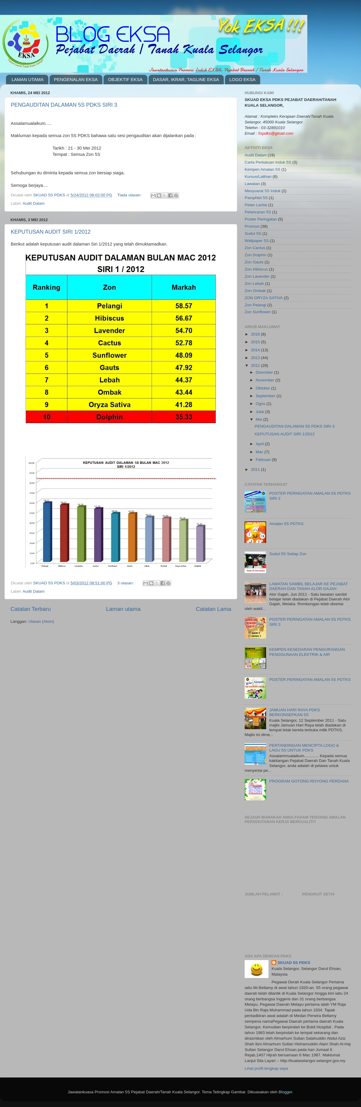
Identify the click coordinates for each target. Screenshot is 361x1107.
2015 (256, 342)
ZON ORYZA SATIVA (264, 298)
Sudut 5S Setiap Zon (287, 554)
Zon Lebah (254, 283)
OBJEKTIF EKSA (125, 79)
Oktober (263, 388)
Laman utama (123, 609)
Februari (264, 459)
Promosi (252, 226)
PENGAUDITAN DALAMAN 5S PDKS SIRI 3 (64, 105)
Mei (259, 419)
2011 (256, 469)
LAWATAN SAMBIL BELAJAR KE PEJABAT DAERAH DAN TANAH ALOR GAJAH (308, 586)
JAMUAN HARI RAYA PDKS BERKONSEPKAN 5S (294, 712)
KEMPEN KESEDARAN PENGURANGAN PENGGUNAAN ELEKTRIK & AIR (307, 651)
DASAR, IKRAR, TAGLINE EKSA (186, 79)
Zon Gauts (254, 262)
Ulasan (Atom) (41, 621)
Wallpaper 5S (257, 240)
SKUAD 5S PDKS (293, 962)
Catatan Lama (213, 609)
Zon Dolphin (255, 255)
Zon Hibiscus (256, 269)
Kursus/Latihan (258, 176)
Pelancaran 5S (258, 212)
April (260, 444)
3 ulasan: (126, 583)
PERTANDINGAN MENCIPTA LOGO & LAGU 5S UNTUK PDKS (304, 747)
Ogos (261, 403)
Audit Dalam (34, 203)
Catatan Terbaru (30, 609)
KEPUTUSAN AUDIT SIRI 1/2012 (51, 232)
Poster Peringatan (261, 219)
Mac (260, 452)
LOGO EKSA (242, 79)
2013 (256, 357)
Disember (265, 372)
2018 (256, 334)
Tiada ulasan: (129, 195)
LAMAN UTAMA (28, 79)
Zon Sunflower (258, 312)
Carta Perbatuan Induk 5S (268, 162)
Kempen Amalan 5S (262, 169)
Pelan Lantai (256, 205)
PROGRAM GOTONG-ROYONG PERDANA (309, 781)
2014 (256, 350)
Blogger (285, 1092)
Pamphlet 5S (256, 197)
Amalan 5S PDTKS (286, 523)
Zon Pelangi (255, 305)
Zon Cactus (255, 248)
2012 (256, 365)
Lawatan (252, 183)
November (265, 380)
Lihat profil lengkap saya (266, 1068)
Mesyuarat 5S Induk (262, 191)
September (266, 396)
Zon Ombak (255, 290)
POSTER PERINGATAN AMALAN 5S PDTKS (310, 679)
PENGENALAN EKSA (76, 79)
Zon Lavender (257, 276)
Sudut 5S (253, 233)
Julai (260, 411)
